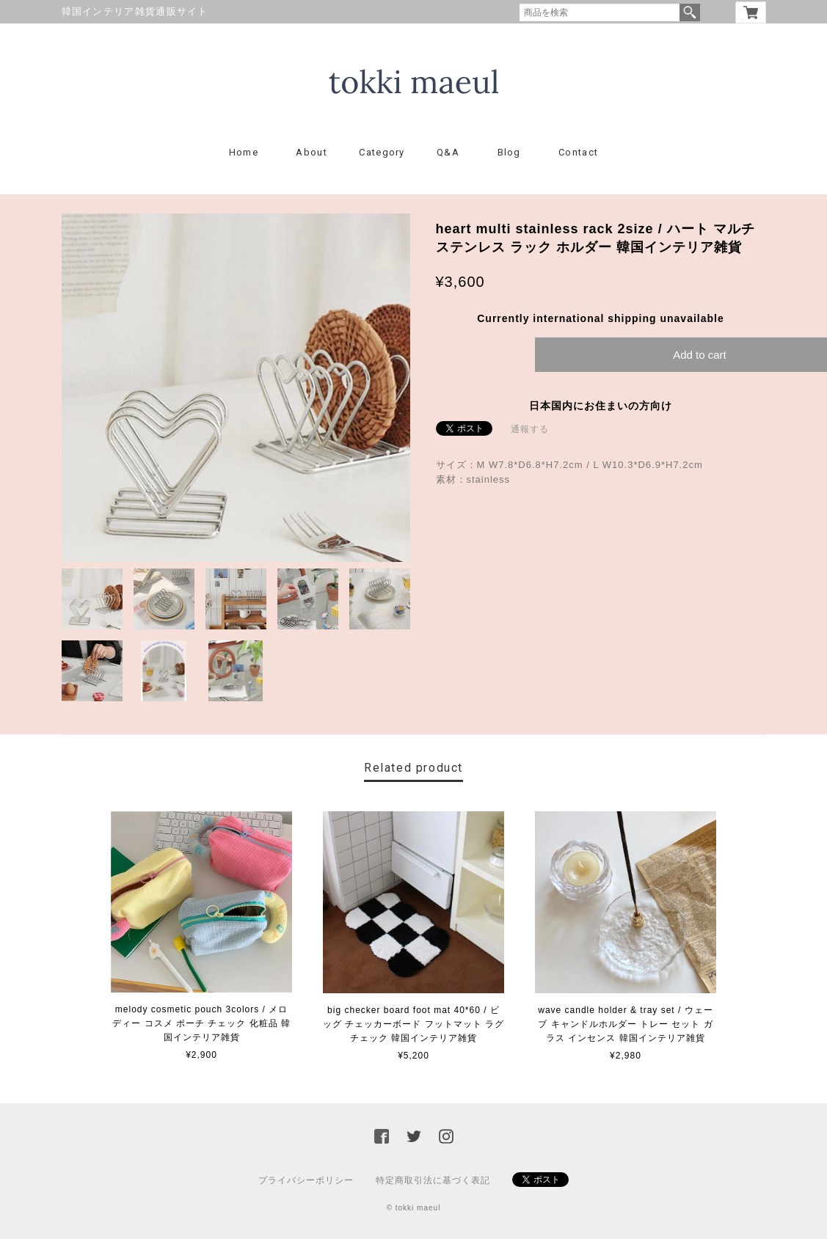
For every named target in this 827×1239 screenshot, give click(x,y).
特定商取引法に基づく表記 (433, 1180)
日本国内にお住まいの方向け (600, 406)
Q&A (448, 152)
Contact (578, 152)
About (311, 152)
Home (243, 152)
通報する (530, 429)
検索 (690, 12)
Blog (509, 152)
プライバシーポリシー (306, 1180)
